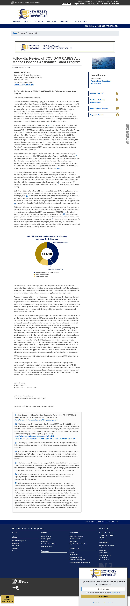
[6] (64, 214)
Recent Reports (46, 536)
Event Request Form (75, 557)
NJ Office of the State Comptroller (28, 528)
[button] (7, 599)
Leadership (15, 543)
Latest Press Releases (76, 536)
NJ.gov (76, 4)
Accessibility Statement (106, 560)
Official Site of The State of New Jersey (25, 2)
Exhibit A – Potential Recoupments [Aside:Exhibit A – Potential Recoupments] (97, 101)
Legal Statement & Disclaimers (105, 556)
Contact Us (72, 552)
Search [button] (115, 4)
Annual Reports (46, 539)
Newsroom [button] (64, 22)
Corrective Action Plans (48, 544)
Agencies (91, 4)
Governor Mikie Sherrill (106, 533)
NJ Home (102, 540)
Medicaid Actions (46, 546)
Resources (51, 22)
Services (83, 4)
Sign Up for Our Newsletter (77, 544)
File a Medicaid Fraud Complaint (79, 562)
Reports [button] (38, 22)
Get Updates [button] (105, 4)
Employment (73, 554)
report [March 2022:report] (50, 125)
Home (16, 22)
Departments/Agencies (106, 545)
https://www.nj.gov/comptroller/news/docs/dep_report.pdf (36, 420)
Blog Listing (73, 541)
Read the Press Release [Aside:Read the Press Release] (99, 108)
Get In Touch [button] (80, 22)
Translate (66, 4)
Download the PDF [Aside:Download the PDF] (96, 93)
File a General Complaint (77, 559)
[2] (16, 424)
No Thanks (96, 603)
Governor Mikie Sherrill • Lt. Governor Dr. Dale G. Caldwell (98, 1)
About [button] (26, 22)
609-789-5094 (96, 83)
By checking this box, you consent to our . (104, 592)
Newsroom (73, 533)
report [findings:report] (59, 168)
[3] (16, 443)
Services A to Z (104, 542)
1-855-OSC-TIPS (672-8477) (107, 26)
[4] (16, 452)
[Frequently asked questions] (97, 4)
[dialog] (103, 586)
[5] (15, 203)
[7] (52, 219)
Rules (14, 551)
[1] (16, 415)
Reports (44, 533)
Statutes (15, 548)
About (14, 537)
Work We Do (16, 546)
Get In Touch (74, 549)
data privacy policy (115, 592)
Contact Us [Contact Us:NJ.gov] (102, 550)
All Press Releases (75, 539)
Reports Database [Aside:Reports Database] (96, 115)
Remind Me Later (108, 603)
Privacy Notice (103, 552)
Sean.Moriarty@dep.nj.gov (24, 85)
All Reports (44, 541)
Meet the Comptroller (19, 541)
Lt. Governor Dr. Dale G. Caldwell (106, 536)
